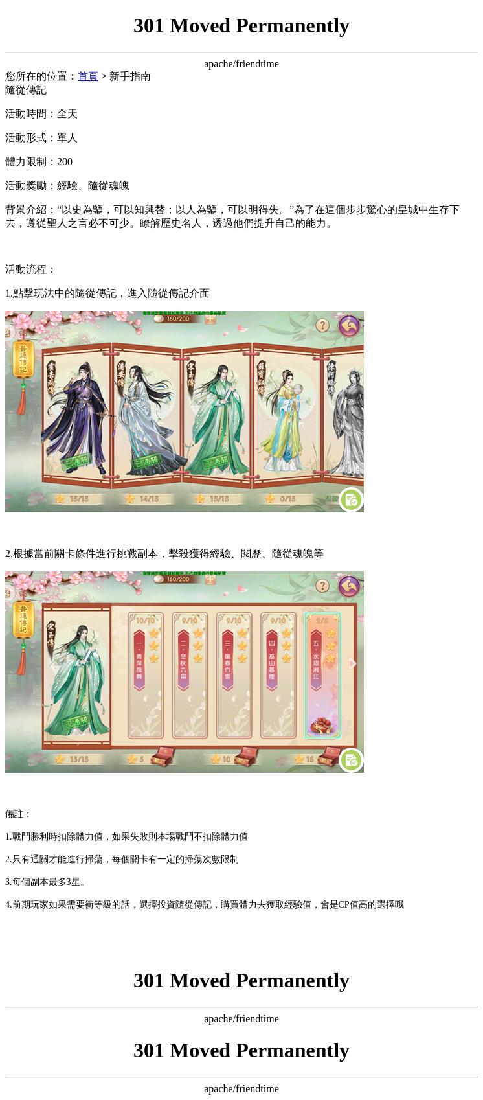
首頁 (88, 76)
